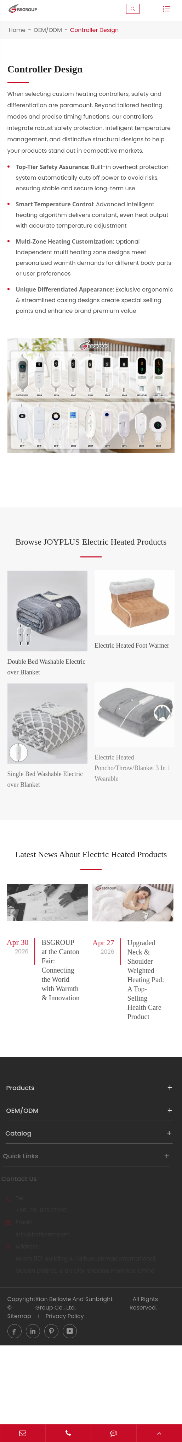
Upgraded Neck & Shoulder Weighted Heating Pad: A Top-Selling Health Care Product (140, 1016)
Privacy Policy (65, 1353)
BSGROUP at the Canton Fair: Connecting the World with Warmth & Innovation (55, 1007)
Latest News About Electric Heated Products (91, 883)
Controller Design (94, 30)
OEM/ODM (48, 30)
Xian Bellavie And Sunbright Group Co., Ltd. (74, 1340)
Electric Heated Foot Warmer (132, 659)
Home (17, 30)
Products (84, 1124)
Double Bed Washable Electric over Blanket (46, 682)
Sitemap (19, 1353)
